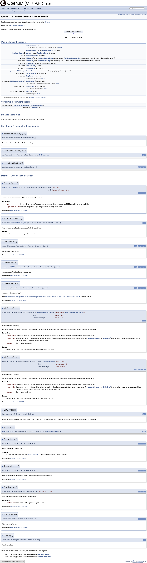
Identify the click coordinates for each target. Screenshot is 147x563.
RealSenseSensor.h (17, 26)
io (11, 12)
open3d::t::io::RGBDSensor (37, 97)
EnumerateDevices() (93, 338)
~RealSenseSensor (32, 55)
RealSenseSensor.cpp (44, 556)
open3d (3, 12)
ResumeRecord (31, 68)
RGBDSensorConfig (44, 61)
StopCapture (30, 76)
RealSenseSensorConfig (45, 58)
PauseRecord (30, 66)
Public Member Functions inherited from (24, 97)
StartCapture (30, 63)
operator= (29, 53)
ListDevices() (106, 338)
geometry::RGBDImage (17, 71)
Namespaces (16, 8)
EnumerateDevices (37, 105)
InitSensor (29, 58)
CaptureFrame (30, 71)
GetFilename (30, 86)
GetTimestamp (31, 73)
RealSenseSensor (19, 12)
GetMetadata (30, 81)
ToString (29, 91)
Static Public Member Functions (138, 14)
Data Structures (28, 8)
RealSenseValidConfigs (21, 105)
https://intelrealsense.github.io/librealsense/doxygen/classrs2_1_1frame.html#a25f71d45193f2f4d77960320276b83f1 (43, 297)
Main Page (5, 8)
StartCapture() (33, 454)
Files (39, 8)
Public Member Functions (124, 14)
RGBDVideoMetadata (17, 81)
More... (47, 22)
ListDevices (34, 108)
